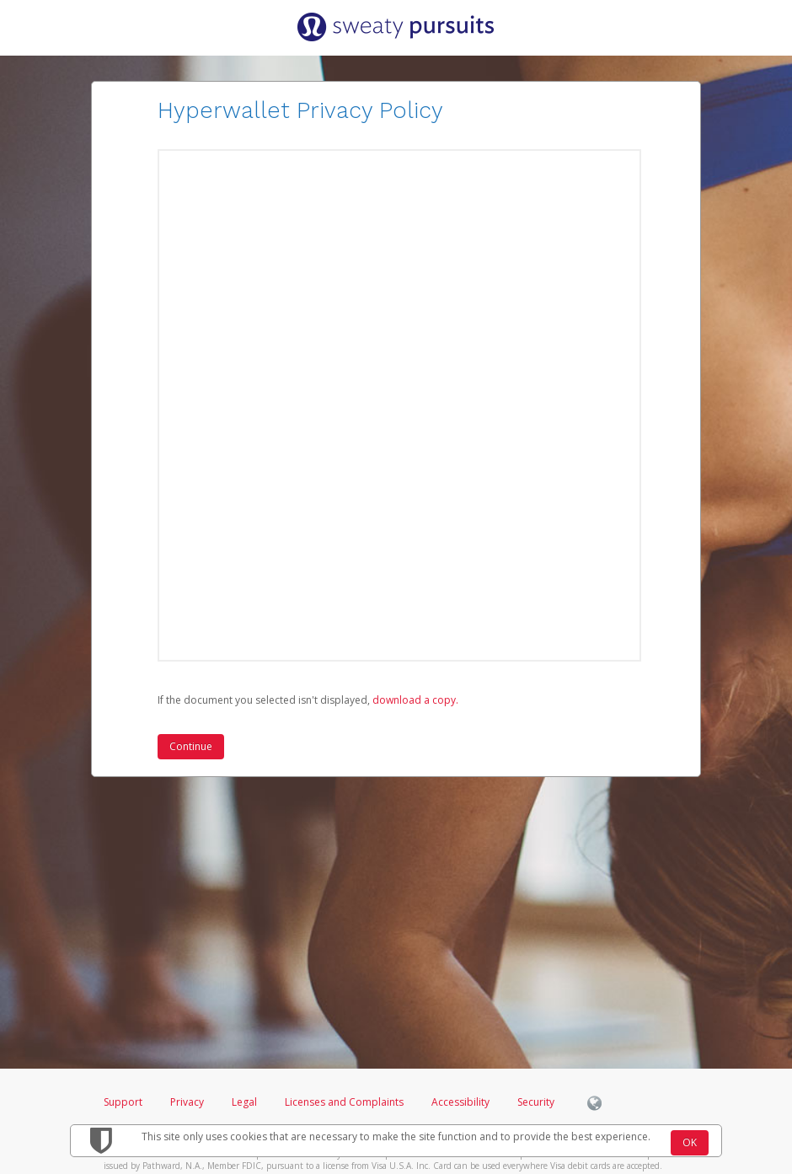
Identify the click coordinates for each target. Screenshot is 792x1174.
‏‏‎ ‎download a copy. (414, 700)
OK (689, 1142)
